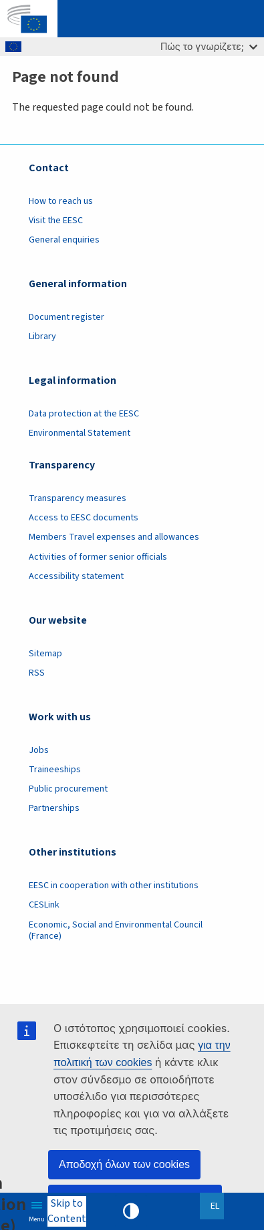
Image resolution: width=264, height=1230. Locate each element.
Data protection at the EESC (84, 413)
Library (42, 336)
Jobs (39, 750)
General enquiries (64, 240)
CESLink (44, 905)
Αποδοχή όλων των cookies (124, 1164)
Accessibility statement (76, 576)
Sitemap (45, 653)
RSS (37, 673)
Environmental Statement (79, 433)
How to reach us (61, 201)
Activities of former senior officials (98, 557)
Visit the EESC (56, 220)
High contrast (131, 1211)
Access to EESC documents (83, 517)
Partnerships (54, 808)
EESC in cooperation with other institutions (114, 885)
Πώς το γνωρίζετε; (208, 46)
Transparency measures (77, 498)
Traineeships (55, 769)
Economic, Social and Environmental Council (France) (116, 930)
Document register (66, 317)
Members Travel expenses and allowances (114, 537)
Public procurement (68, 789)
